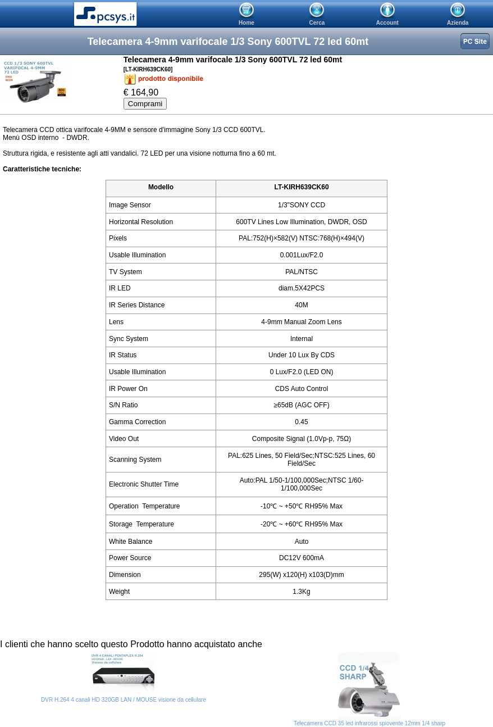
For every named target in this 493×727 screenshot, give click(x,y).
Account (387, 23)
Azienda (457, 23)
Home (246, 23)
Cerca (317, 23)
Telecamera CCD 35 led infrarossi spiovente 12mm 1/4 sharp (369, 723)
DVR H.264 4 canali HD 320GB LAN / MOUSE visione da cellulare (123, 700)
